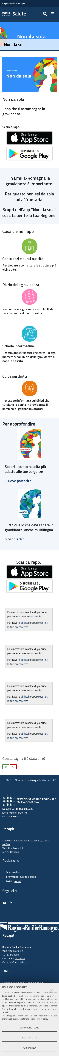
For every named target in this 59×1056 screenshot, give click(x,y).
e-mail (17, 881)
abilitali (25, 622)
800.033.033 (26, 809)
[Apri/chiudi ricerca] (45, 14)
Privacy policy (42, 1018)
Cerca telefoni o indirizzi (14, 962)
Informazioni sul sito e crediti (21, 877)
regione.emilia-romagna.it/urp (28, 982)
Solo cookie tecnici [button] (29, 1027)
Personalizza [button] (29, 1047)
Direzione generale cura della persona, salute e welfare (26, 842)
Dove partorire (19, 481)
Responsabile (13, 872)
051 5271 (20, 958)
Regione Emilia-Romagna (13, 3)
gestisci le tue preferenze (27, 624)
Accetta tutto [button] (29, 1037)
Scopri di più (18, 539)
